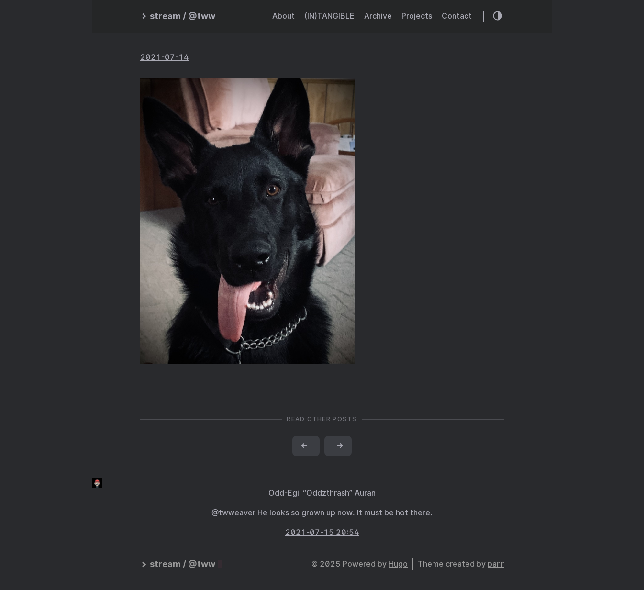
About (283, 16)
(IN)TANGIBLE (329, 16)
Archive (378, 16)
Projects (416, 16)
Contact (457, 16)
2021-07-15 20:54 (322, 532)
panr (496, 563)
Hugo (398, 563)
